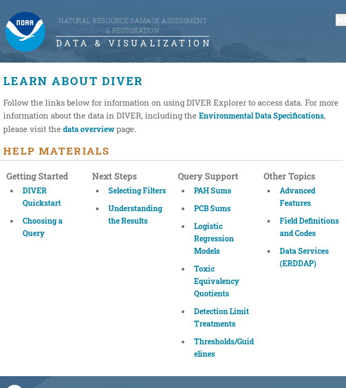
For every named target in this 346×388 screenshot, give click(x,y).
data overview (88, 129)
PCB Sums (212, 208)
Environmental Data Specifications (261, 115)
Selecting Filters (137, 190)
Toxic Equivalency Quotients (216, 281)
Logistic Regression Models (214, 238)
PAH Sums (212, 190)
